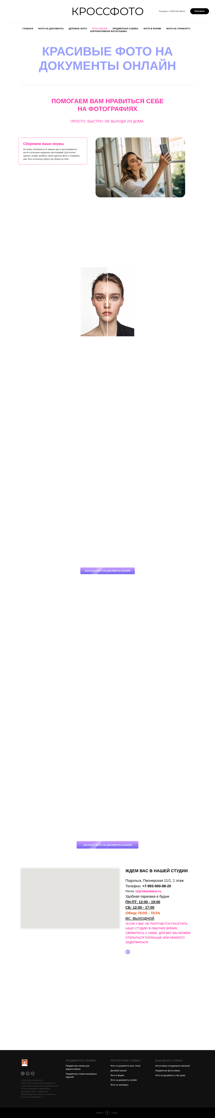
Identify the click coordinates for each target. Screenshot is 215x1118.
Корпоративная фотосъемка (108, 31)
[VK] (32, 1073)
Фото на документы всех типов (125, 1066)
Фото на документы (51, 28)
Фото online (100, 28)
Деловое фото (78, 28)
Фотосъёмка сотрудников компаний (172, 1066)
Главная (27, 28)
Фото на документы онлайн (123, 1080)
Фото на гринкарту (178, 28)
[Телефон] (23, 1073)
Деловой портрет (118, 1070)
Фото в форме (152, 28)
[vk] (128, 952)
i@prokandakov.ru (148, 891)
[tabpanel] (145, 167)
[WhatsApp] (28, 1073)
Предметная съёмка (125, 28)
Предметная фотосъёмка (167, 1070)
